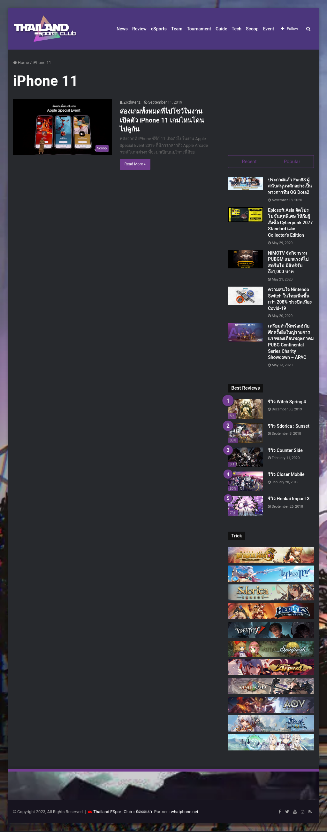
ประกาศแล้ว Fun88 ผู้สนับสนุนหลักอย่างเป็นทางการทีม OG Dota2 (290, 186)
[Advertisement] (271, 99)
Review (139, 28)
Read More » (135, 164)
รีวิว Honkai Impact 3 (288, 499)
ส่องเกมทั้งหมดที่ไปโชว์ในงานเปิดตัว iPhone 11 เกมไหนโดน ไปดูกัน (162, 120)
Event (268, 28)
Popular (292, 161)
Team (176, 28)
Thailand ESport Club (112, 812)
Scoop (252, 28)
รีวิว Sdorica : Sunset (288, 426)
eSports (159, 28)
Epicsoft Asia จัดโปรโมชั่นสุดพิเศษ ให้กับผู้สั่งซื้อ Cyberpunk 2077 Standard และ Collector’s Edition (290, 223)
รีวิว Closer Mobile (286, 475)
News (122, 28)
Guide (221, 28)
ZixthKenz (130, 102)
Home (21, 62)
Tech (236, 28)
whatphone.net (184, 812)
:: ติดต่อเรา (142, 812)
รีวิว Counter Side (285, 451)
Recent (249, 161)
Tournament (199, 28)
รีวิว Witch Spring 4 (287, 402)
